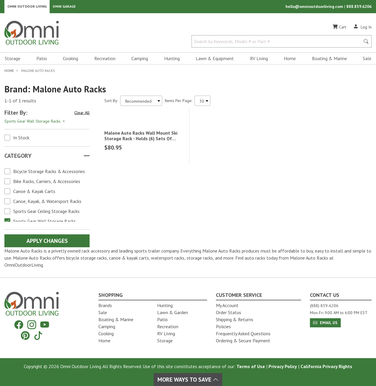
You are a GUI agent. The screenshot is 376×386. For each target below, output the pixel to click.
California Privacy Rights (326, 366)
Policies (223, 326)
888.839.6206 (359, 7)
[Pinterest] (25, 335)
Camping (139, 60)
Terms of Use (250, 366)
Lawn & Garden (172, 312)
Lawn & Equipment (215, 60)
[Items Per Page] (202, 103)
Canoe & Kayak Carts (34, 193)
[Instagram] (31, 325)
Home (290, 60)
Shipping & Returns (234, 319)
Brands (105, 305)
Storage (12, 60)
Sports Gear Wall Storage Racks (44, 223)
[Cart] (339, 29)
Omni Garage (64, 7)
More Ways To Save (188, 379)
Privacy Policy (282, 366)
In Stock (21, 140)
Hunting (172, 60)
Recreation (104, 60)
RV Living (259, 60)
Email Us (325, 322)
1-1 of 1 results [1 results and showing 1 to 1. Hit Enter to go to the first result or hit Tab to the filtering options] (20, 103)
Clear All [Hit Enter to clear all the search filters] (82, 114)
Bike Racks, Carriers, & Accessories (46, 183)
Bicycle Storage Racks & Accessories (49, 173)
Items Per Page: (178, 102)
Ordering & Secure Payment (243, 340)
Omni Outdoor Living (27, 7)
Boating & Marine (329, 60)
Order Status (228, 312)
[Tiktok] (38, 335)
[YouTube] (44, 325)
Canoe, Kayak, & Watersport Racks (47, 203)
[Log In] (362, 29)
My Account (227, 305)
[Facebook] (18, 325)
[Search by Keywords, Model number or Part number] (278, 43)
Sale (367, 60)
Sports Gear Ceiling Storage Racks (46, 213)
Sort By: (111, 102)
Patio (41, 60)
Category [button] (17, 158)
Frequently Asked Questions (243, 333)
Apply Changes (47, 243)
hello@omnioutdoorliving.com (315, 7)
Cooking (70, 60)
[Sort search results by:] (141, 103)
